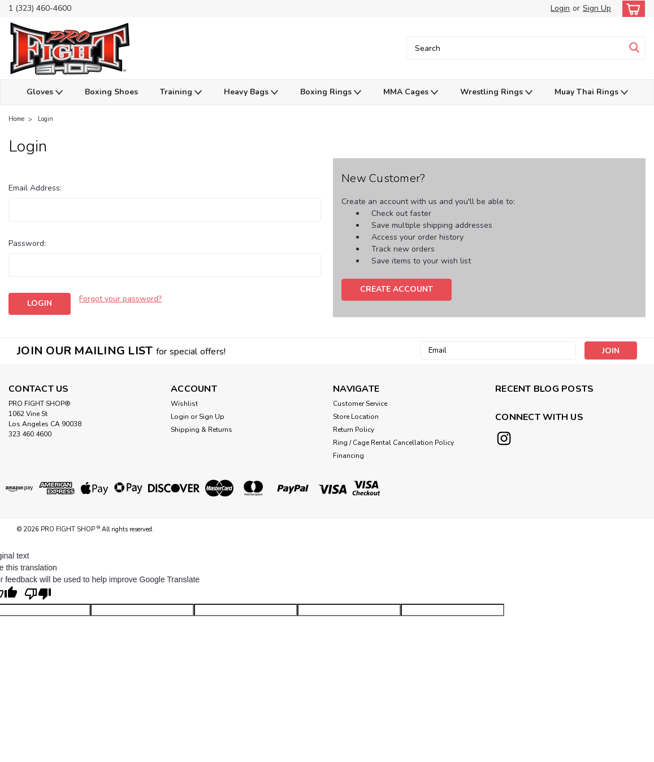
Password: (27, 243)
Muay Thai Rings (591, 92)
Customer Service (360, 403)
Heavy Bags (251, 92)
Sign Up (597, 8)
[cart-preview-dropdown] (631, 9)
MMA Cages (410, 92)
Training (181, 92)
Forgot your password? (120, 298)
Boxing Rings (330, 92)
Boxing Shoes (111, 91)
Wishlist (184, 403)
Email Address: (35, 188)
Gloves (45, 92)
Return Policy (353, 429)
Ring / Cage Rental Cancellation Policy (393, 442)
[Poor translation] (38, 595)
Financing (348, 455)
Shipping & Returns (201, 429)
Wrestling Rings (496, 92)
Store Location (356, 416)
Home (16, 119)
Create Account (396, 289)
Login (560, 8)
